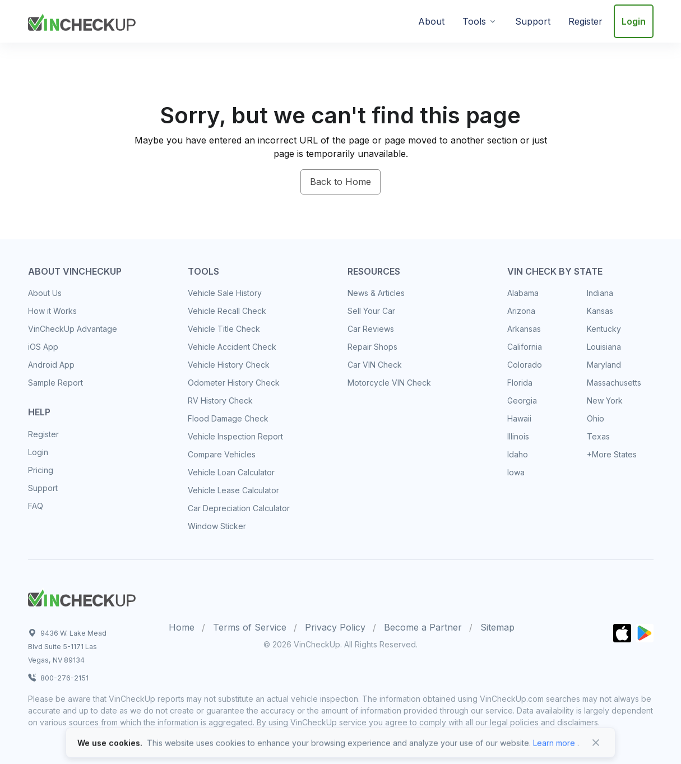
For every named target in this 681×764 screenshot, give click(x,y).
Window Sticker (217, 526)
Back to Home (340, 181)
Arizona (521, 311)
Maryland (604, 364)
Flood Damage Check (228, 418)
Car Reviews (371, 329)
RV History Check (220, 400)
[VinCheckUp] (82, 20)
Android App (51, 364)
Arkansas (524, 329)
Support (532, 21)
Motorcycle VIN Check (389, 382)
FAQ (35, 506)
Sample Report (55, 382)
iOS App (43, 346)
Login (634, 21)
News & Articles (376, 293)
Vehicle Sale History (225, 293)
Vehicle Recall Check (227, 311)
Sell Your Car (371, 311)
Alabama (523, 293)
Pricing (40, 470)
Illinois (518, 436)
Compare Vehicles (222, 454)
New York (605, 400)
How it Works (52, 311)
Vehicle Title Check (224, 329)
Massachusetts (614, 382)
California (524, 346)
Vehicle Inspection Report (235, 436)
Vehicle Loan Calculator (231, 472)
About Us (45, 293)
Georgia (522, 400)
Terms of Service (249, 627)
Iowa (516, 472)
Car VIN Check (375, 364)
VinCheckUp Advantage (72, 329)
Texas (598, 436)
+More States (612, 454)
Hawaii (519, 418)
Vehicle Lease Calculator (233, 490)
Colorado (524, 364)
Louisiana (604, 346)
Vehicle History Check (229, 364)
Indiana (600, 293)
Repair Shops (372, 346)
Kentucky (604, 329)
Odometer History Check (234, 382)
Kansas (600, 311)
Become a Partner (423, 627)
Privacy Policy (335, 627)
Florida (519, 382)
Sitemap (497, 627)
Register (585, 21)
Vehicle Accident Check (232, 346)
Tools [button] (474, 21)
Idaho (517, 454)
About (431, 21)
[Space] (82, 596)
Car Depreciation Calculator (239, 508)
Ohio (595, 418)
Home (181, 627)
